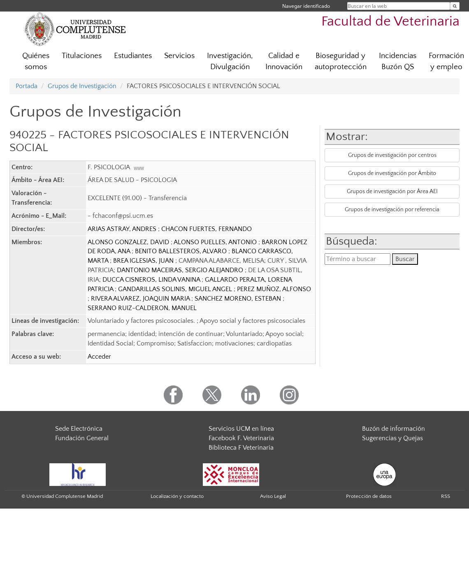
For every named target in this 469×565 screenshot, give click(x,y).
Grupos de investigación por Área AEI (392, 191)
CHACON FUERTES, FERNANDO (206, 229)
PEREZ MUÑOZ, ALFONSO (274, 289)
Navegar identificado (306, 5)
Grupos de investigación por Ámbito (392, 173)
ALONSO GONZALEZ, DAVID (129, 242)
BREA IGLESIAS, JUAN (144, 260)
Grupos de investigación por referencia (392, 209)
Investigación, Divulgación (230, 61)
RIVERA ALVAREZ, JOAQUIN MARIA (141, 298)
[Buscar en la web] (455, 6)
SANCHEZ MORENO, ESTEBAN (239, 298)
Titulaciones (82, 55)
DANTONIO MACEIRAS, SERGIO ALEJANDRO (181, 270)
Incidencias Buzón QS (397, 61)
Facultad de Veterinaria (390, 21)
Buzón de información (393, 428)
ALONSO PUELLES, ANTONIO (216, 242)
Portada (26, 86)
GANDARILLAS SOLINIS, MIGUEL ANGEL (176, 289)
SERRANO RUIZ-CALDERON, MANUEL (142, 308)
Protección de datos (369, 496)
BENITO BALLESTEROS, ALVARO (181, 251)
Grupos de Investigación (82, 86)
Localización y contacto (177, 496)
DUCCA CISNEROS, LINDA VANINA (152, 279)
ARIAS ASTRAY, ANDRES (123, 229)
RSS (445, 496)
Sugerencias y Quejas (392, 438)
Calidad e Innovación (283, 61)
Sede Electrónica (78, 428)
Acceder (99, 356)
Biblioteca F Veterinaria (241, 447)
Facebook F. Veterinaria (241, 438)
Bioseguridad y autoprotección (341, 61)
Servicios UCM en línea (241, 428)
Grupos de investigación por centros (392, 155)
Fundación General (82, 438)
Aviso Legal (273, 496)
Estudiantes (133, 55)
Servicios (179, 55)
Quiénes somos (35, 61)
